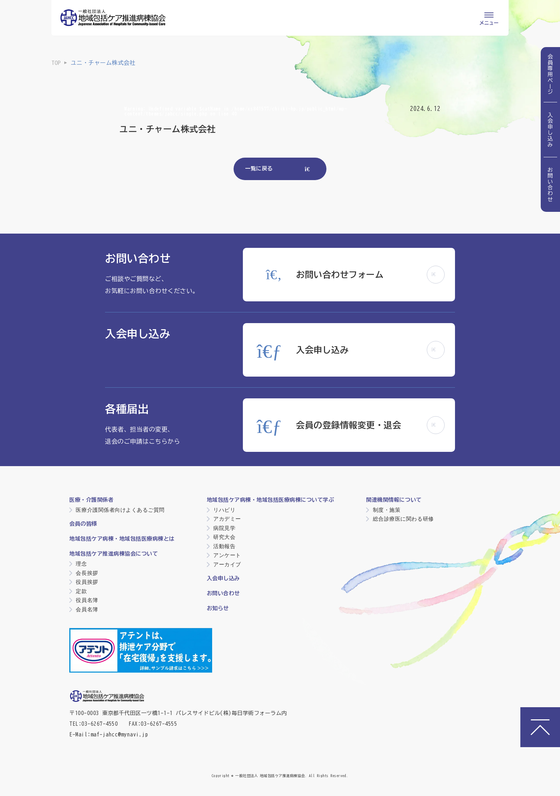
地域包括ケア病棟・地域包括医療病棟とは (122, 538)
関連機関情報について (393, 499)
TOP (56, 63)
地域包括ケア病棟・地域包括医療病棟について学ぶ (270, 499)
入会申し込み (550, 129)
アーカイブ (227, 564)
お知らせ (218, 608)
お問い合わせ (550, 184)
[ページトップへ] (540, 727)
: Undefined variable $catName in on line (235, 111)
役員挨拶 (87, 582)
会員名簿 (87, 609)
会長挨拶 (87, 573)
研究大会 (224, 537)
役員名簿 (87, 600)
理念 (81, 563)
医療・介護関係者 (91, 499)
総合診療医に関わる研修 (403, 518)
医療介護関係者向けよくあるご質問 (120, 509)
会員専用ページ (550, 74)
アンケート (227, 555)
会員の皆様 (83, 523)
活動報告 (224, 546)
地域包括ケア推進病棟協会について (113, 553)
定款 (81, 591)
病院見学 (224, 528)
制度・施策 (387, 509)
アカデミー (227, 518)
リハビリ (224, 509)
